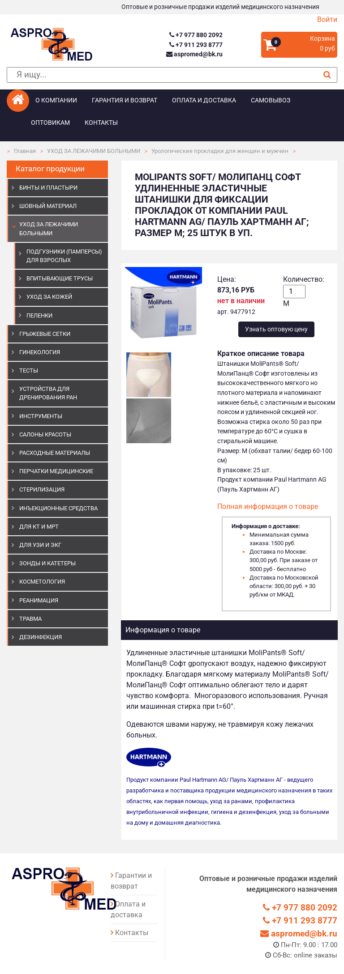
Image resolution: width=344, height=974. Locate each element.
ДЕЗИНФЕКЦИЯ (40, 637)
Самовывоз (270, 100)
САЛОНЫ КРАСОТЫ (45, 434)
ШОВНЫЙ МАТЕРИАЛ (48, 206)
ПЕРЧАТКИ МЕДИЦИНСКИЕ (56, 471)
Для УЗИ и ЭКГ (40, 545)
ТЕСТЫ (28, 370)
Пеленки (39, 315)
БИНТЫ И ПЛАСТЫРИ (48, 187)
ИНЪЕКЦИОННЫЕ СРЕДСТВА (58, 508)
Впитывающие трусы (59, 278)
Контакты (101, 123)
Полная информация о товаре (267, 506)
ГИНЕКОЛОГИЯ (39, 352)
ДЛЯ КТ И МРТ (39, 526)
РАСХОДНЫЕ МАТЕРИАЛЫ (54, 452)
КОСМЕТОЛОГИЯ (42, 581)
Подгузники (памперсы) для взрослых (64, 255)
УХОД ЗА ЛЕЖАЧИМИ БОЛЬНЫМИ (93, 151)
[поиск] (172, 75)
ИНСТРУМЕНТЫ (40, 416)
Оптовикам (50, 123)
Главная (25, 151)
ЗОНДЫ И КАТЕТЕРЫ (47, 563)
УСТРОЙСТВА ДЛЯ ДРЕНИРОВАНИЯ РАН (48, 393)
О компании (56, 100)
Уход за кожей (49, 296)
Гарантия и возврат (124, 100)
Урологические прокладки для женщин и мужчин (219, 151)
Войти (327, 19)
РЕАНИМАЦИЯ (38, 600)
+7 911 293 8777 (196, 45)
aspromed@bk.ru (194, 54)
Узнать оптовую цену (276, 329)
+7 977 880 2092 (196, 35)
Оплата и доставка (204, 100)
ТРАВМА (30, 618)
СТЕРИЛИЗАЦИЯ (41, 489)
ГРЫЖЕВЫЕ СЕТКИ (44, 333)
